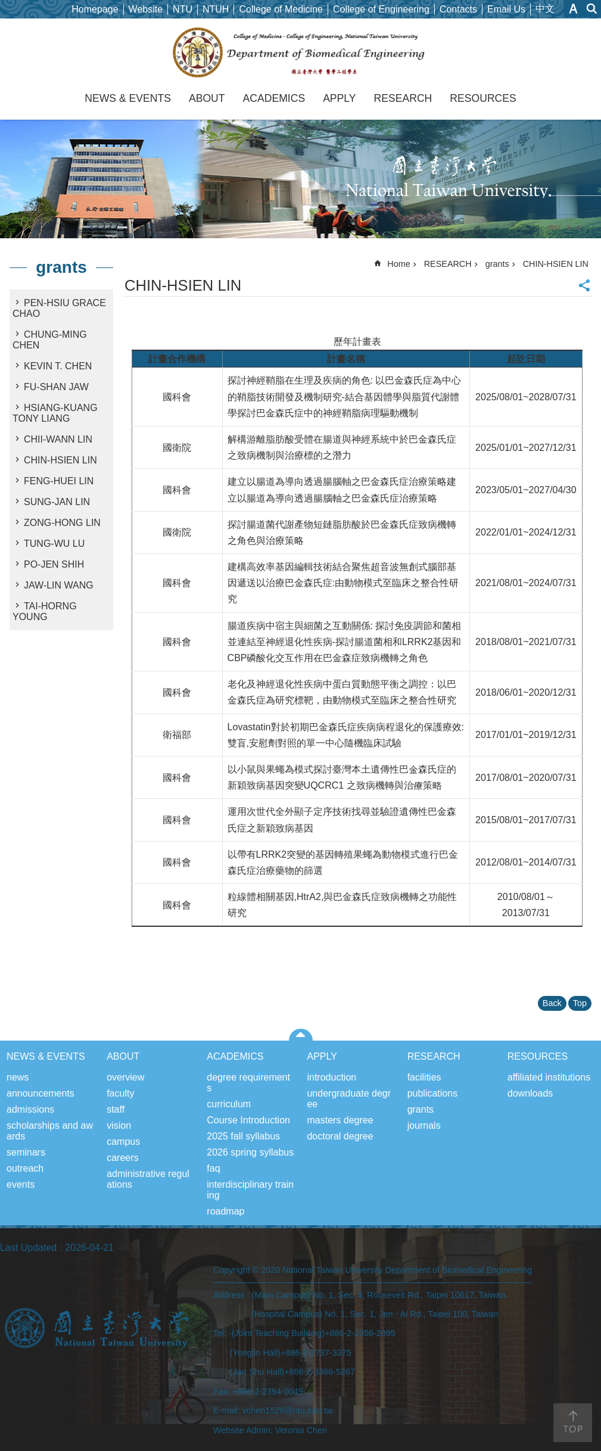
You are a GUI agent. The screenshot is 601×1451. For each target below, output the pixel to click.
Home (398, 264)
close (300, 1035)
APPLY (339, 98)
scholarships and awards (50, 1130)
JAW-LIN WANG (59, 585)
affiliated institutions (548, 1077)
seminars (26, 1152)
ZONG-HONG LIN (62, 523)
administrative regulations (148, 1179)
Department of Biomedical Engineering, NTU (300, 52)
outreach (25, 1168)
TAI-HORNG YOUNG (45, 611)
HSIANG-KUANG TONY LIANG (55, 413)
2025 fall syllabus (243, 1136)
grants (61, 267)
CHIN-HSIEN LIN (60, 460)
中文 (545, 9)
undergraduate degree (349, 1098)
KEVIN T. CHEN (58, 366)
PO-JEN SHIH (54, 564)
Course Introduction (248, 1120)
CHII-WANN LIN (58, 439)
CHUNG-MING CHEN (50, 339)
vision (119, 1125)
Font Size (573, 8)
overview (125, 1077)
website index (592, 8)
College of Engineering (381, 9)
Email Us (506, 9)
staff (115, 1109)
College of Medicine (281, 9)
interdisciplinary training (250, 1189)
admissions (30, 1109)
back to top (572, 1422)
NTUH (216, 9)
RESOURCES (483, 98)
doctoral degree (340, 1136)
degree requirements (248, 1082)
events (21, 1184)
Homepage (94, 9)
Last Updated (28, 1248)
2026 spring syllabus (250, 1152)
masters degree (340, 1120)
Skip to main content (6, 6)
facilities (424, 1077)
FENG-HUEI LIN (59, 481)
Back (552, 1003)
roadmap (225, 1211)
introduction (331, 1077)
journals (424, 1125)
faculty (120, 1093)
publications (432, 1093)
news (18, 1077)
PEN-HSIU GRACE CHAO (59, 308)
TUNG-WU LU (54, 543)
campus (123, 1141)
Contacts (458, 9)
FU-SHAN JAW (56, 387)
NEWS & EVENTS (128, 98)
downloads (530, 1093)
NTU (182, 9)
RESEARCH (403, 98)
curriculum (229, 1104)
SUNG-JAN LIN (57, 502)
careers (122, 1158)
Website (146, 9)
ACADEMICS (274, 98)
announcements (40, 1093)
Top (580, 1003)
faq (213, 1168)
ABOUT (207, 98)
